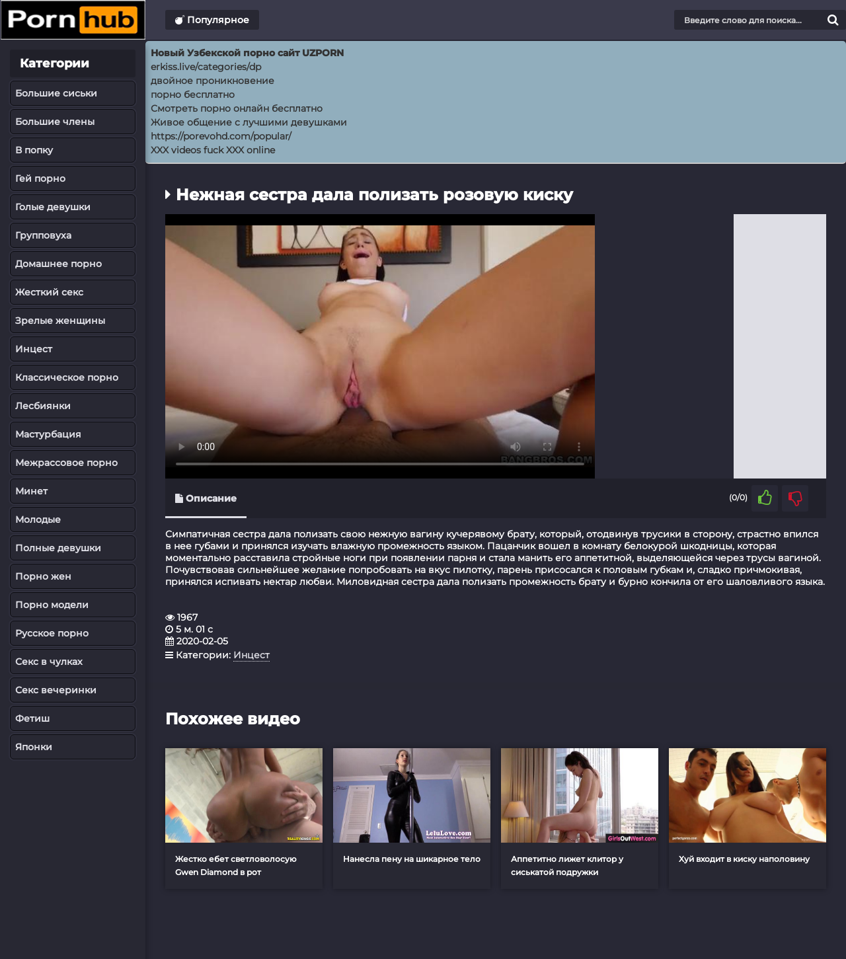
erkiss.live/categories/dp (206, 67)
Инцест (33, 349)
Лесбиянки (43, 406)
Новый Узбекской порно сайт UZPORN (247, 53)
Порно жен (43, 576)
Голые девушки (53, 207)
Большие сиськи (56, 93)
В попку (34, 150)
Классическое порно (66, 377)
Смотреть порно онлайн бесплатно (237, 108)
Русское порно (52, 633)
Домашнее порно (58, 264)
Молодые (38, 519)
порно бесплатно (193, 94)
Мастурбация (48, 434)
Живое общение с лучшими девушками (249, 122)
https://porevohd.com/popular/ (221, 136)
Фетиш (32, 718)
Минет (31, 491)
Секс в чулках (49, 662)
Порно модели (52, 605)
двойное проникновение (212, 81)
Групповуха (43, 235)
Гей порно (40, 178)
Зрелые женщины (60, 320)
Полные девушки (58, 548)
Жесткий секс (49, 292)
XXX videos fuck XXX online (213, 150)
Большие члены (55, 122)
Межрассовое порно (66, 463)
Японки (33, 747)
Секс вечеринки (55, 690)
